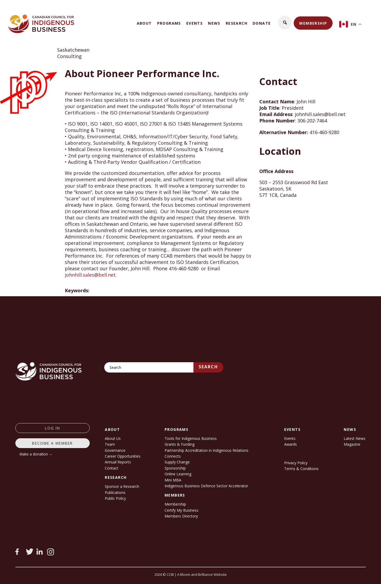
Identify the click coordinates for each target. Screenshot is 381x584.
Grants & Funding (179, 444)
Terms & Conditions (301, 468)
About (144, 23)
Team (110, 444)
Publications (115, 492)
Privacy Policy (295, 462)
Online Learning (178, 473)
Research (236, 23)
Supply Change (177, 461)
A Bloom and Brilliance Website (202, 574)
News (214, 23)
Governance (115, 450)
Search (208, 367)
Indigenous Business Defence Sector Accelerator (206, 485)
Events (194, 23)
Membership (313, 23)
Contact (111, 468)
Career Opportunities (122, 456)
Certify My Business (181, 510)
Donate (262, 23)
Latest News (354, 438)
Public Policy (115, 498)
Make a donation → (36, 454)
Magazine (352, 444)
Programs (169, 23)
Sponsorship (175, 468)
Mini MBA (173, 480)
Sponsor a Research (122, 486)
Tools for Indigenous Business (191, 438)
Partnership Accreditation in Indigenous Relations (206, 450)
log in (52, 428)
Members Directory (181, 516)
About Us (113, 438)
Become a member (52, 443)
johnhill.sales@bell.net (90, 275)
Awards (290, 444)
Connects (173, 456)
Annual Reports (118, 461)
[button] (285, 22)
